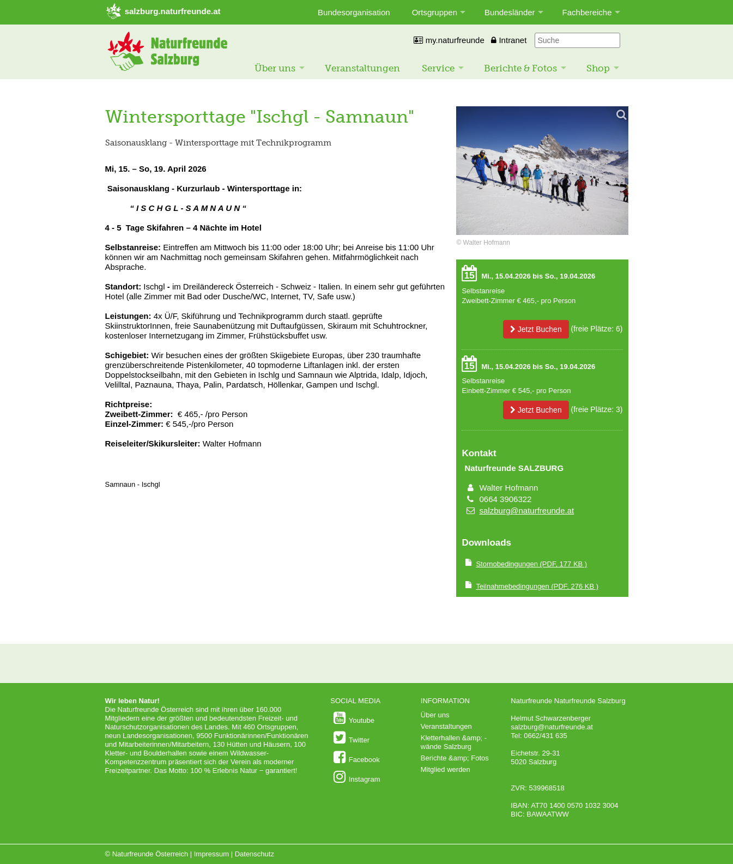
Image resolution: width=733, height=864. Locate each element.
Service (438, 68)
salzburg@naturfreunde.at (527, 510)
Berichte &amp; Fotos (455, 758)
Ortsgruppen (434, 12)
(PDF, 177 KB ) (531, 564)
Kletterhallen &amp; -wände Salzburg (454, 742)
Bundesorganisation (354, 12)
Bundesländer (509, 12)
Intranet (508, 40)
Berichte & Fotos (520, 68)
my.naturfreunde (449, 40)
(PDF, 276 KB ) (537, 586)
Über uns (275, 68)
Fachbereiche (587, 12)
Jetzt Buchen (536, 329)
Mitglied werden (445, 769)
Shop (598, 68)
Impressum (211, 854)
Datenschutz (254, 854)
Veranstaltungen (362, 68)
